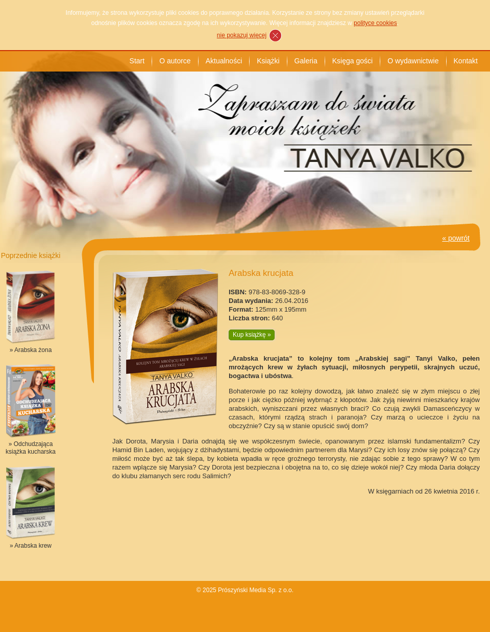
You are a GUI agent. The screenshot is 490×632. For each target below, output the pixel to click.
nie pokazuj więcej (241, 35)
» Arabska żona (31, 350)
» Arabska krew (31, 545)
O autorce (174, 61)
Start (137, 61)
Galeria (306, 61)
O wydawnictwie (412, 61)
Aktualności (224, 61)
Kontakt (466, 61)
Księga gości (352, 61)
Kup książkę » (252, 334)
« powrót (456, 238)
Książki (268, 61)
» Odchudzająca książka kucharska (31, 447)
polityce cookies (375, 23)
